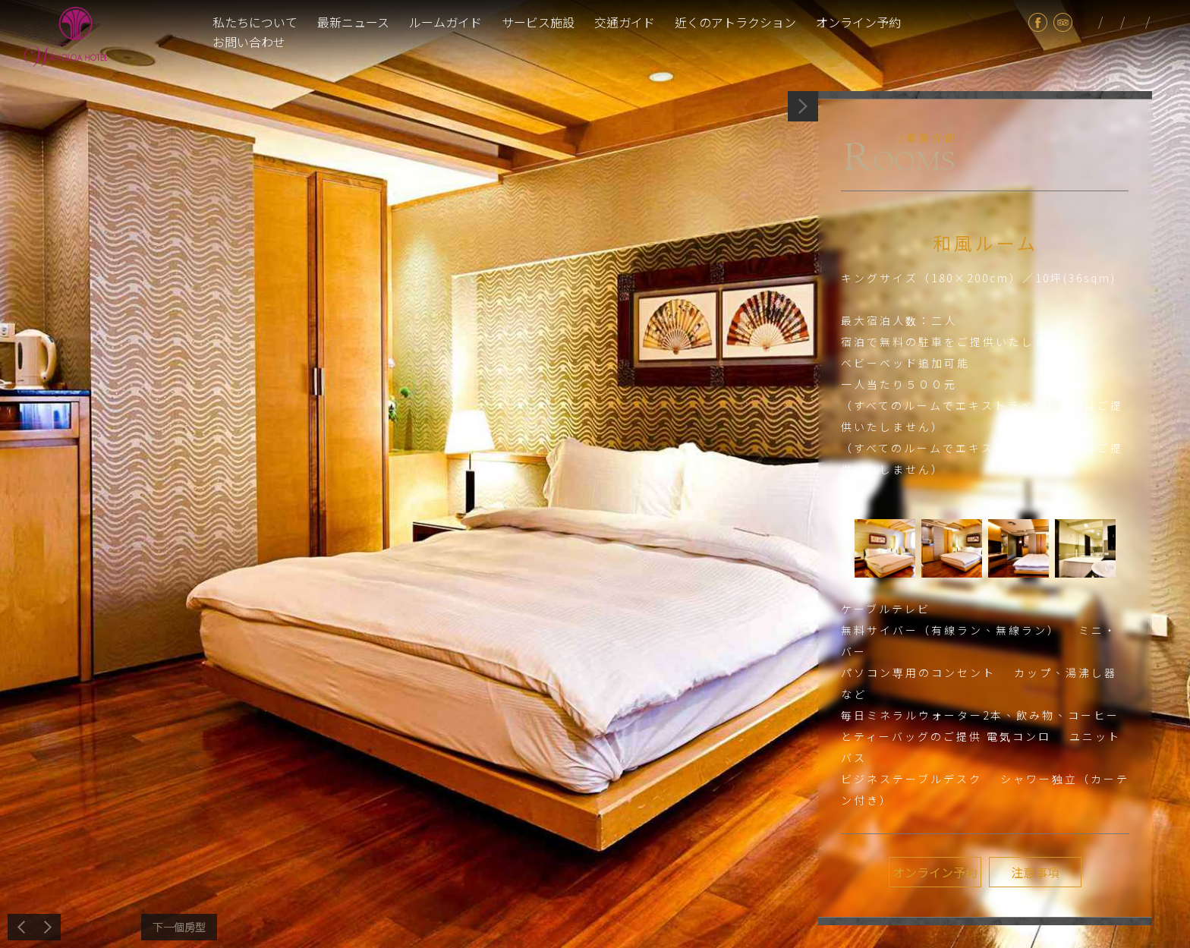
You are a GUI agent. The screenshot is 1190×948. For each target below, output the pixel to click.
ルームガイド (445, 22)
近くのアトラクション (735, 22)
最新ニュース (353, 22)
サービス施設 (538, 22)
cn (1158, 22)
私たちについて (255, 22)
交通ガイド (624, 22)
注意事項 (1035, 872)
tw (1089, 22)
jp (1111, 22)
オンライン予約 (858, 22)
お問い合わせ (248, 42)
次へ (179, 927)
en (1136, 22)
